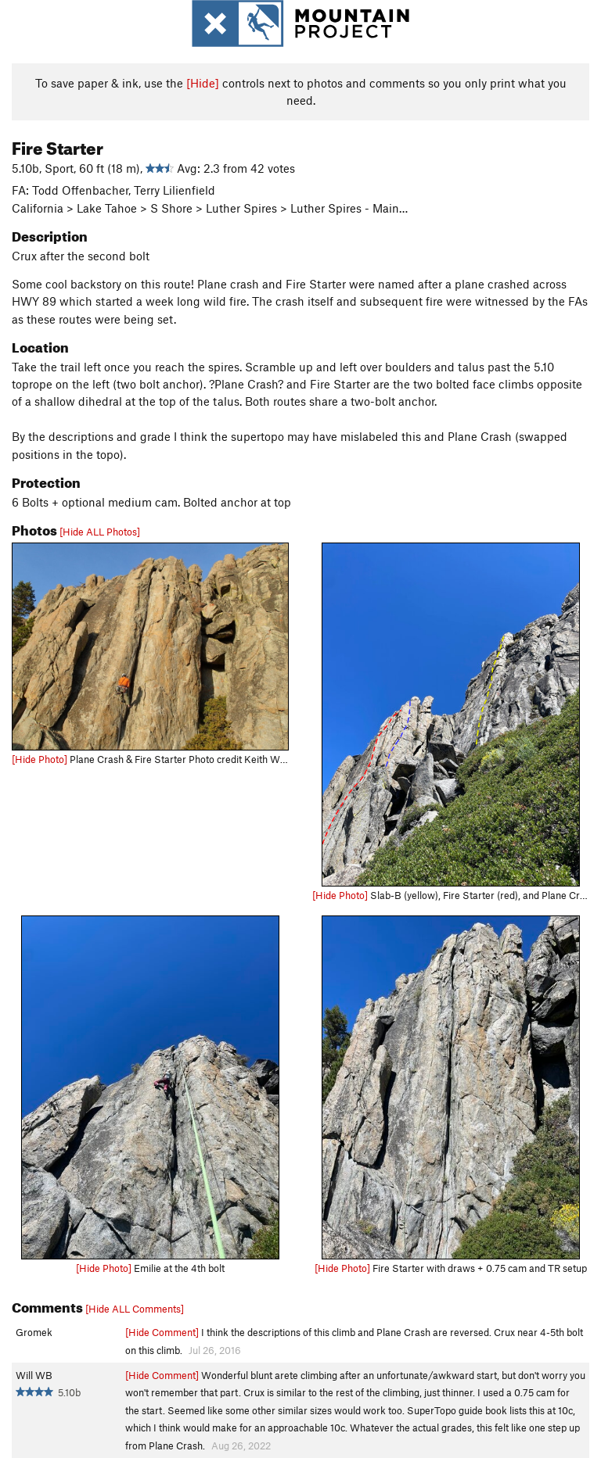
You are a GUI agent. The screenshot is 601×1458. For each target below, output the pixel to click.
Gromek (34, 1332)
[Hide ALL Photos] (99, 531)
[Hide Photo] (39, 759)
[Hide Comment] (162, 1332)
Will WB (34, 1375)
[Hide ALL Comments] (134, 1308)
